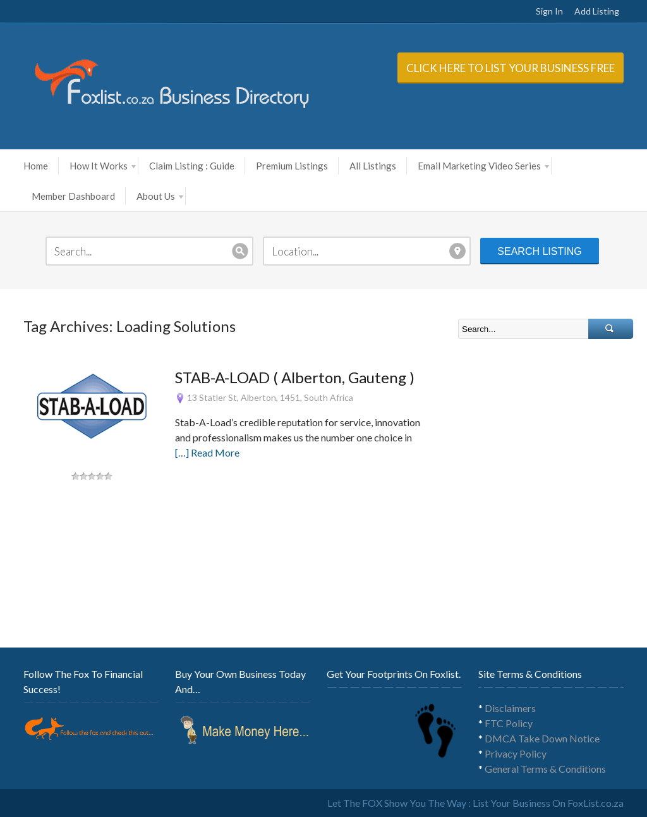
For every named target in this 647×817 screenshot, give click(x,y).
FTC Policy (509, 723)
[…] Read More (207, 452)
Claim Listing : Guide (191, 165)
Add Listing (596, 11)
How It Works (103, 165)
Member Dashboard (73, 196)
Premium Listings (292, 165)
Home (35, 165)
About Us (159, 196)
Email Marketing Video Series (483, 165)
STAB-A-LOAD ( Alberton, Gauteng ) (294, 377)
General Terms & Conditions (545, 769)
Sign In (549, 11)
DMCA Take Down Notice (542, 738)
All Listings (372, 165)
